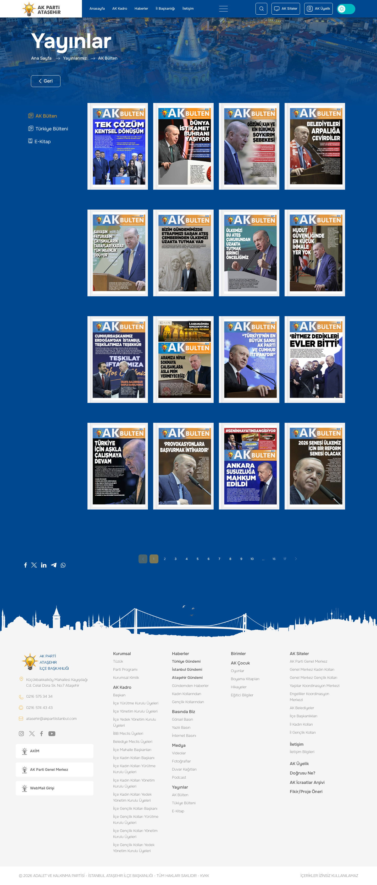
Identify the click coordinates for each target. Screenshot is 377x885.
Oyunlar (237, 670)
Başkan (119, 695)
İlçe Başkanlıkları (303, 716)
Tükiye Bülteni (184, 803)
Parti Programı (125, 669)
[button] (54, 751)
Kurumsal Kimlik (126, 677)
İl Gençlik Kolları (303, 732)
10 (252, 559)
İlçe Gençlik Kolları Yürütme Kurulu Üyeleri (135, 819)
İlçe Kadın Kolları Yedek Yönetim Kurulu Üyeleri (132, 797)
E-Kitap (178, 811)
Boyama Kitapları (245, 678)
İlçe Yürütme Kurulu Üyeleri (135, 703)
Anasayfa (97, 9)
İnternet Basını (184, 735)
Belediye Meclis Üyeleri (132, 741)
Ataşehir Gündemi (187, 677)
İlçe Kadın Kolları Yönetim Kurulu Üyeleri (134, 783)
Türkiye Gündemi (186, 661)
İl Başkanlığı (165, 9)
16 (274, 559)
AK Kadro (119, 9)
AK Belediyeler (302, 707)
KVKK (203, 875)
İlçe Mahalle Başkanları (132, 749)
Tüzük (118, 661)
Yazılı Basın (181, 727)
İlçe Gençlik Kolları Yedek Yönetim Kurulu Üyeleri (133, 847)
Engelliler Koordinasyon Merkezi (309, 696)
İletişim (188, 9)
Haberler (141, 9)
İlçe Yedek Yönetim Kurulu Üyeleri (134, 722)
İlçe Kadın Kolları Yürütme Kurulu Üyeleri (134, 768)
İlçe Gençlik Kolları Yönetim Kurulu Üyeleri (135, 833)
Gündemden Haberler (190, 685)
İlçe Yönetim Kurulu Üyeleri (135, 711)
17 (285, 559)
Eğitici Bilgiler (242, 695)
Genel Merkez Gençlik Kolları (313, 677)
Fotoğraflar (181, 761)
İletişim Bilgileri (302, 751)
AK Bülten (180, 795)
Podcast (179, 777)
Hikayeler (239, 687)
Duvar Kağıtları (184, 769)
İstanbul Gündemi (187, 669)
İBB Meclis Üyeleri (128, 733)
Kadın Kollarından (186, 693)
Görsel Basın (182, 719)
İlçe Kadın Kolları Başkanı (133, 757)
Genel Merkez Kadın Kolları (312, 669)
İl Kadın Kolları (301, 724)
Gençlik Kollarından (188, 701)
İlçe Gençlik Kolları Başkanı (135, 808)
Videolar (179, 753)
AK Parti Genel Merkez (308, 661)
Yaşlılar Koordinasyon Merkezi (315, 685)
